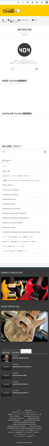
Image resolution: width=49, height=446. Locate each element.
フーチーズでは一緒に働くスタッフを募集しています (17, 237)
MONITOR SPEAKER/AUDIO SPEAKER (14, 213)
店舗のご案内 (6, 171)
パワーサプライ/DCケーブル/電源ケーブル (14, 251)
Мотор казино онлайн (19, 375)
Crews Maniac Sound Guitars (10, 190)
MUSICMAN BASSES (8, 204)
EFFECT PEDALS (7, 185)
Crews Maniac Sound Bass (10, 194)
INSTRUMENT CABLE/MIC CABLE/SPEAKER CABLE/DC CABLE (21, 232)
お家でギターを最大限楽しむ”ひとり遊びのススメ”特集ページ (20, 241)
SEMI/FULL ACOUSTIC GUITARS (12, 223)
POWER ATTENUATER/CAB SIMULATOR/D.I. (15, 218)
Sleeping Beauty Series (9, 199)
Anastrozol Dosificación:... (21, 384)
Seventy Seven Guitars (9, 227)
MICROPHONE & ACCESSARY (11, 208)
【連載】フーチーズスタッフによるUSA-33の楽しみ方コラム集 (20, 180)
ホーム (4, 166)
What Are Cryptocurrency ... (21, 358)
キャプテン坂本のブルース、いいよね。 (14, 246)
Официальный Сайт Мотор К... (22, 366)
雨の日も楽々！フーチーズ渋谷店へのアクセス (15, 176)
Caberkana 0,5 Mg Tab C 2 (20, 393)
